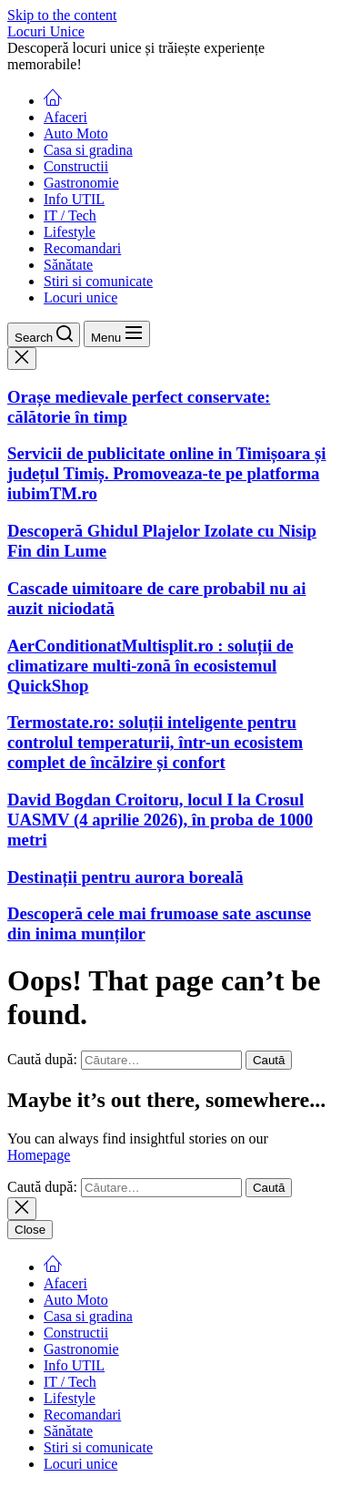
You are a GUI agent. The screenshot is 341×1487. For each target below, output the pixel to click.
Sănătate (68, 264)
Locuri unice (80, 297)
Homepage (38, 1155)
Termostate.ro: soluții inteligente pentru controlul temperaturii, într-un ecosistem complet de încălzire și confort (155, 742)
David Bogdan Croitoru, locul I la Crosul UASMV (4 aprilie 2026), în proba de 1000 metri (160, 819)
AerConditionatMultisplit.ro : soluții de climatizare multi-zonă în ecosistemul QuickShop (150, 665)
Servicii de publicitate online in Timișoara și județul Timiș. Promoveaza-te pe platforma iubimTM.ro (166, 473)
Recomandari (82, 248)
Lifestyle (69, 232)
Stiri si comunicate (98, 281)
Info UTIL (74, 199)
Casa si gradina (88, 150)
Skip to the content (61, 15)
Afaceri (65, 117)
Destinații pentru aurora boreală (125, 877)
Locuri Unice (46, 31)
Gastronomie (81, 182)
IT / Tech (70, 215)
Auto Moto (76, 133)
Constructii (76, 166)
